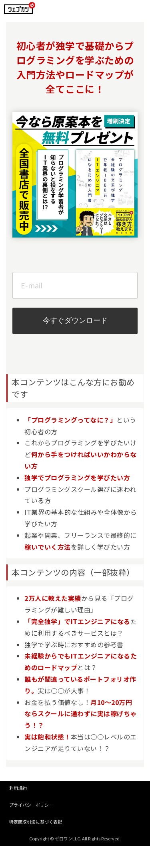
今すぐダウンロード (75, 320)
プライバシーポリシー (31, 805)
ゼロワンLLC (67, 838)
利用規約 (18, 788)
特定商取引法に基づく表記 (35, 821)
